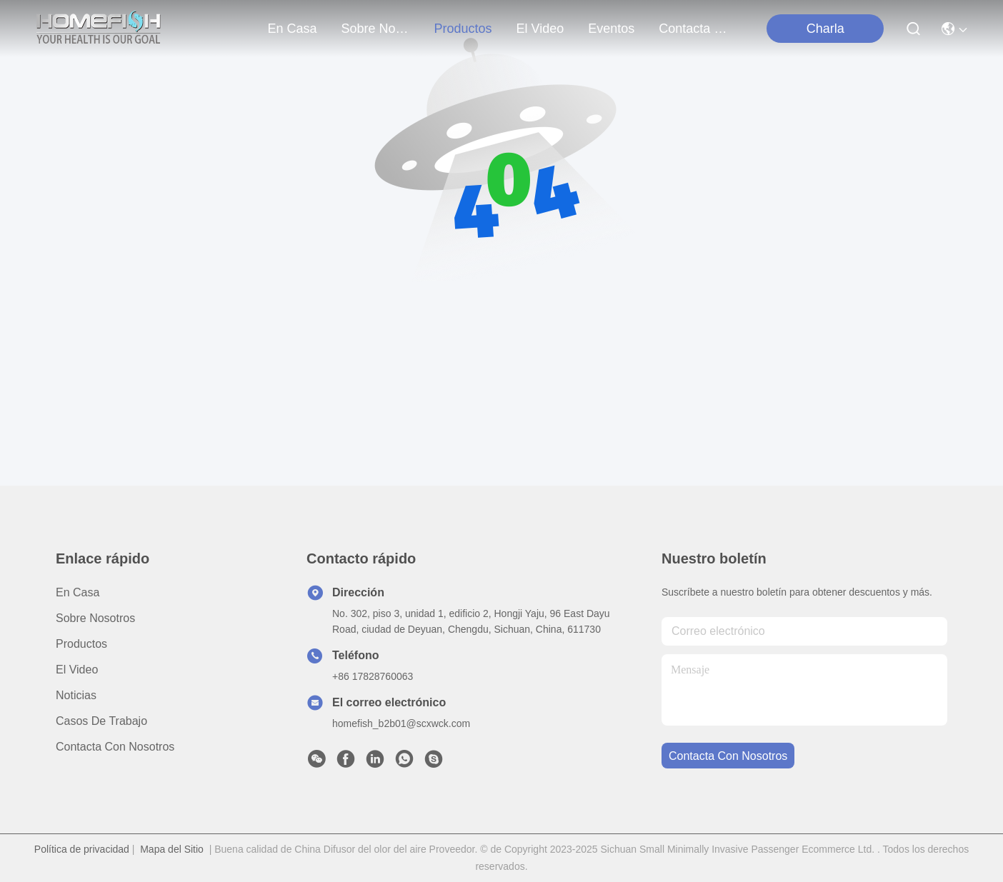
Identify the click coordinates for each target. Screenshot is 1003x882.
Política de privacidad (81, 849)
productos (463, 28)
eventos (611, 28)
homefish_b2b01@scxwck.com (401, 723)
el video (540, 28)
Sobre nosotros (95, 618)
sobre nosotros (375, 28)
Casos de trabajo (101, 721)
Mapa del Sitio (172, 849)
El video (77, 669)
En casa (291, 28)
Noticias (76, 695)
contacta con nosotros (693, 28)
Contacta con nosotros (115, 747)
